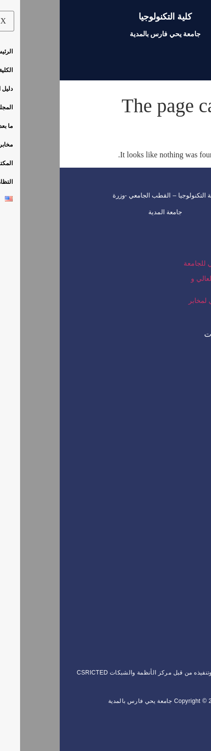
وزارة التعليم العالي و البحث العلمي (161, 282)
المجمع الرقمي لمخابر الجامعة (160, 304)
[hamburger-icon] (190, 60)
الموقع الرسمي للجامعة (157, 263)
